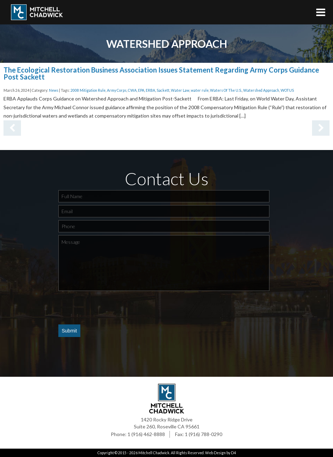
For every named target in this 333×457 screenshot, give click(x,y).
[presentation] (111, 307)
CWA (132, 90)
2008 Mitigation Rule (88, 90)
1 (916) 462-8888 (146, 434)
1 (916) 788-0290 (203, 434)
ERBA (150, 90)
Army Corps (116, 90)
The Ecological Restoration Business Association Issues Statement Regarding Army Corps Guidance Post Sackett (161, 73)
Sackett (163, 90)
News (53, 90)
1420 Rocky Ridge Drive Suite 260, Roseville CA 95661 (167, 423)
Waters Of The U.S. (226, 90)
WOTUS (287, 90)
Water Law (180, 90)
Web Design (215, 453)
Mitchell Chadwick (153, 453)
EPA (141, 90)
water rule (200, 90)
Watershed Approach (261, 90)
